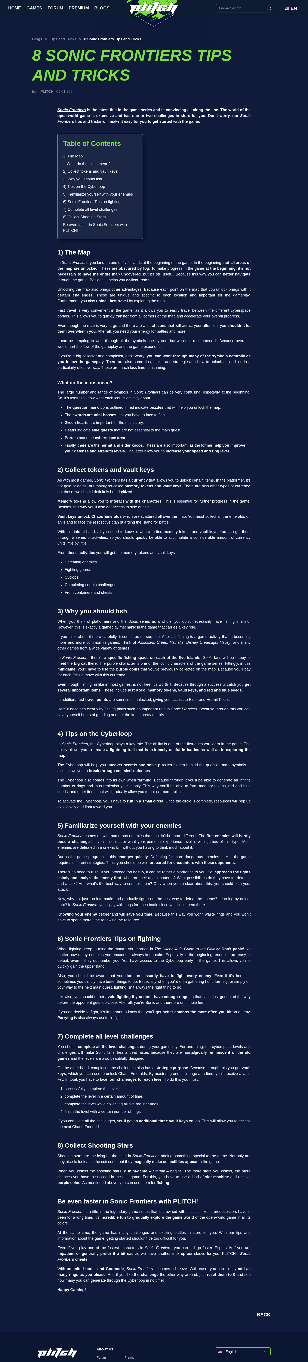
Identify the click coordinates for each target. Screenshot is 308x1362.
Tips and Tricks (63, 39)
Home (14, 8)
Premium (79, 8)
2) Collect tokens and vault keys (90, 171)
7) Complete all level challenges (90, 209)
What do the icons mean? (88, 164)
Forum (55, 8)
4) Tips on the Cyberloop (84, 186)
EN (291, 8)
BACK (264, 1314)
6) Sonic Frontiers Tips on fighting (91, 202)
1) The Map (73, 156)
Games (34, 8)
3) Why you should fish (82, 179)
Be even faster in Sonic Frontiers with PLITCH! (95, 228)
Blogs (102, 8)
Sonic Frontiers (71, 110)
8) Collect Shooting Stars (84, 217)
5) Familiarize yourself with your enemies (98, 194)
